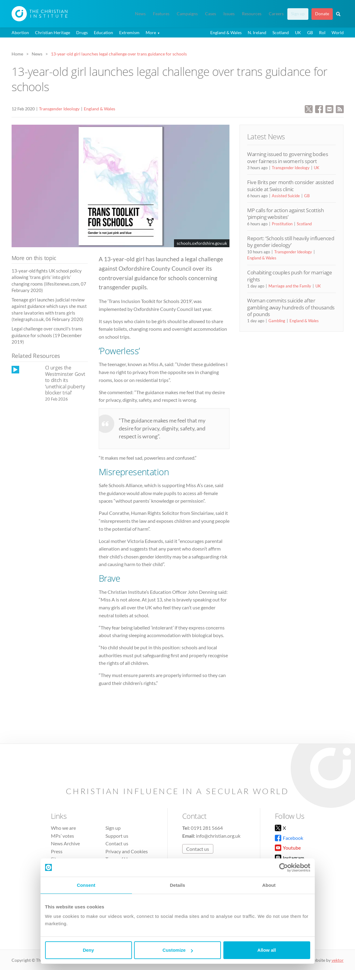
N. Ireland (257, 32)
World (338, 32)
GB (310, 32)
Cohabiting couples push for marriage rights (289, 276)
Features (161, 13)
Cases (210, 13)
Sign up (298, 13)
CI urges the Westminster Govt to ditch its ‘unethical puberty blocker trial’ (65, 380)
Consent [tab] (86, 885)
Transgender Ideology (59, 108)
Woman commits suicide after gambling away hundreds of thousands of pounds (291, 307)
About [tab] (269, 885)
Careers (276, 13)
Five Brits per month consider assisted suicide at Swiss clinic (290, 185)
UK (298, 32)
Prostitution (282, 223)
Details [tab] (177, 885)
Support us (116, 836)
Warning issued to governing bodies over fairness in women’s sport (287, 157)
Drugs (82, 32)
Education (103, 32)
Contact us (116, 843)
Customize (177, 950)
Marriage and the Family (289, 286)
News (140, 13)
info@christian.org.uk (218, 836)
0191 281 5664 (207, 828)
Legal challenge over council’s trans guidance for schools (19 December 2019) (47, 335)
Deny (88, 950)
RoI (322, 32)
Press (56, 851)
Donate (322, 13)
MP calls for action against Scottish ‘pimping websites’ (285, 213)
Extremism (129, 32)
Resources (251, 13)
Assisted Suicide (286, 195)
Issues (229, 13)
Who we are (63, 828)
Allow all (266, 950)
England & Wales (226, 32)
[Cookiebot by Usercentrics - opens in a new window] (283, 867)
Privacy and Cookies (126, 851)
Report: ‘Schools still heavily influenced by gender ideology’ (290, 241)
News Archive (65, 843)
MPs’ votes (62, 836)
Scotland (280, 32)
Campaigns (187, 13)
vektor (338, 960)
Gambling (276, 320)
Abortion (20, 32)
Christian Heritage (52, 32)
